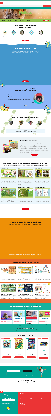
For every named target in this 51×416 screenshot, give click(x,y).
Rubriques (16, 20)
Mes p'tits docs (22, 20)
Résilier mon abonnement (23, 405)
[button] (48, 3)
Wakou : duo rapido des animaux (43, 322)
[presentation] (12, 374)
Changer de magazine (22, 404)
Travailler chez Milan (42, 402)
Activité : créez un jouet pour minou (6, 322)
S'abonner (46, 20)
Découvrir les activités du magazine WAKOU (25, 328)
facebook (9, 395)
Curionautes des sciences (31, 349)
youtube (10, 395)
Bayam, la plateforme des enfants (44, 350)
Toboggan (19, 349)
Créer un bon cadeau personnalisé (24, 409)
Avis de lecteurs (9, 20)
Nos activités (28, 20)
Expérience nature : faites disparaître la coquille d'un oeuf (31, 323)
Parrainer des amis (22, 403)
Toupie (7, 349)
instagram (7, 395)
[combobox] (25, 3)
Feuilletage (3, 20)
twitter (12, 395)
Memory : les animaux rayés (18, 322)
